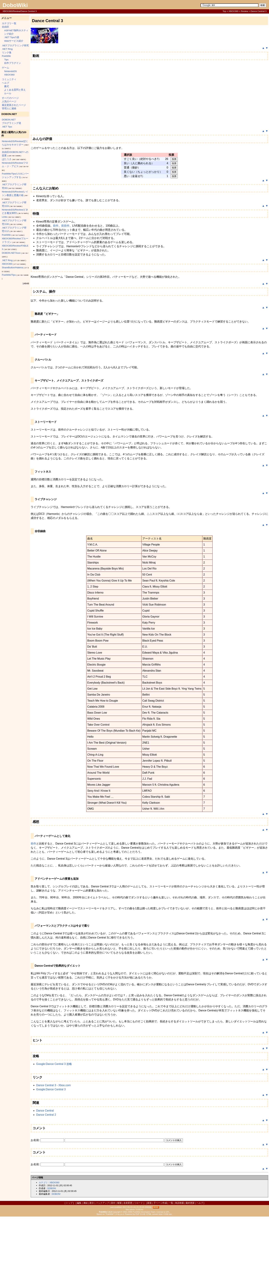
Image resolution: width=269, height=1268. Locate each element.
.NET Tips (7, 126)
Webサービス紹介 (13, 41)
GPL (167, 1212)
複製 (119, 1203)
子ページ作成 (160, 1203)
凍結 (85, 1203)
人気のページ (9, 101)
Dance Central (45, 1110)
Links (4, 217)
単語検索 (179, 1203)
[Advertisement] (134, 1242)
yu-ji (122, 1214)
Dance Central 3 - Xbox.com (53, 1085)
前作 (56, 225)
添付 (113, 1203)
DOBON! (51, 1188)
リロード (138, 1203)
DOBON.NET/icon (11, 253)
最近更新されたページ (14, 105)
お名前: (35, 1140)
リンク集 (6, 52)
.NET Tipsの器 (11, 37)
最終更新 (190, 1203)
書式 (6, 86)
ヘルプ (5, 83)
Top (224, 11)
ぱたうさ (6, 159)
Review (244, 11)
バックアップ (102, 1203)
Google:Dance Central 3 (51, 1089)
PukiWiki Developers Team (144, 1212)
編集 (79, 1203)
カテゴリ (43, 1182)
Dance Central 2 (46, 1114)
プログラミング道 (11, 123)
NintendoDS (10, 71)
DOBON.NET (9, 119)
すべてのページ (10, 98)
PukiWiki (6, 56)
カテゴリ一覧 (9, 23)
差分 (91, 1203)
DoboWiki (15, 5)
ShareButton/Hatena (12, 267)
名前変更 (127, 1203)
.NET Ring (7, 49)
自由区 (5, 27)
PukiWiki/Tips (9, 275)
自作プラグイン (12, 63)
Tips (6, 59)
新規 (149, 1203)
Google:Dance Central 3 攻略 (54, 1063)
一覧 (171, 1203)
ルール (7, 93)
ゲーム (5, 67)
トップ (69, 1203)
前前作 (65, 225)
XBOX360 (233, 11)
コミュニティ (9, 79)
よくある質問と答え (15, 90)
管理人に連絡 (9, 108)
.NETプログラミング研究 (15, 45)
